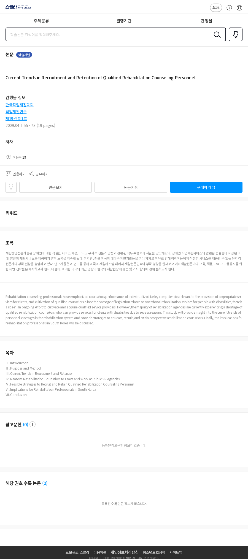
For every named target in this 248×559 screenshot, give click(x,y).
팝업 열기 (32, 424)
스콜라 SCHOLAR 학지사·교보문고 (17, 8)
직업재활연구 (16, 111)
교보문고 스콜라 (77, 552)
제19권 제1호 (16, 118)
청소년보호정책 (154, 552)
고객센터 (228, 10)
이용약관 (99, 552)
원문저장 (131, 187)
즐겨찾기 (234, 40)
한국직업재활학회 (20, 104)
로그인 (216, 7)
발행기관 (124, 20)
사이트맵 (175, 552)
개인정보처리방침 (124, 552)
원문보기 (55, 187)
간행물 (206, 20)
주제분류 (41, 20)
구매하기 (204, 187)
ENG (239, 10)
